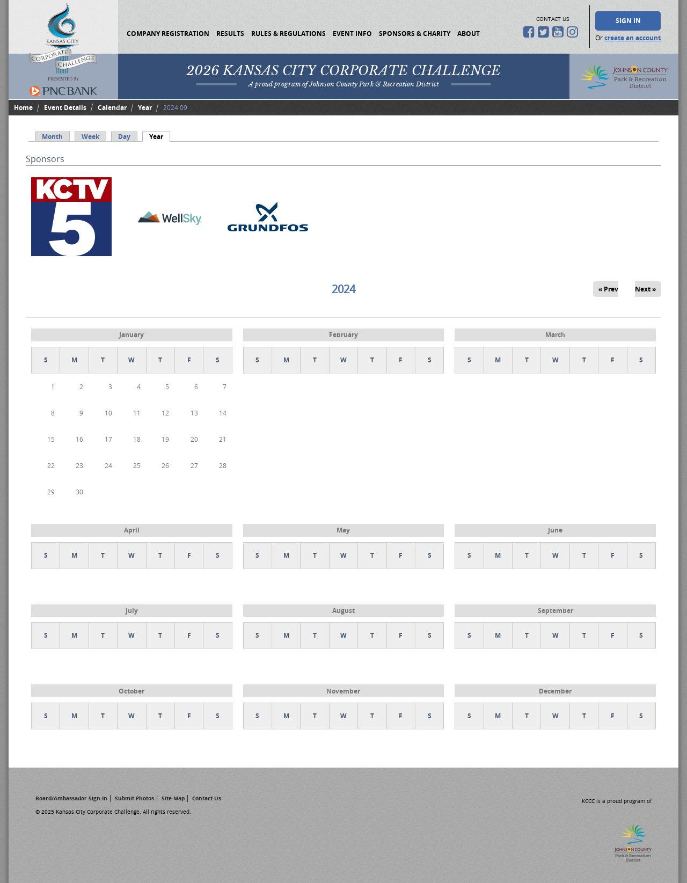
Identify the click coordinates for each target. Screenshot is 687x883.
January (131, 334)
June (555, 530)
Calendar (112, 107)
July (132, 610)
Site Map (173, 798)
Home (23, 107)
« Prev (608, 289)
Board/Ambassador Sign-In (71, 798)
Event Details (65, 107)
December (555, 691)
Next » (645, 289)
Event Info (352, 33)
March (555, 334)
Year (145, 107)
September (555, 610)
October (131, 691)
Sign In (628, 20)
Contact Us (206, 798)
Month (52, 136)
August (343, 610)
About (468, 33)
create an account (632, 37)
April (132, 530)
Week (90, 136)
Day (124, 136)
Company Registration (168, 33)
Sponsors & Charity (414, 33)
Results (230, 33)
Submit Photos (134, 798)
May (343, 530)
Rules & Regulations (288, 33)
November (343, 691)
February (343, 334)
